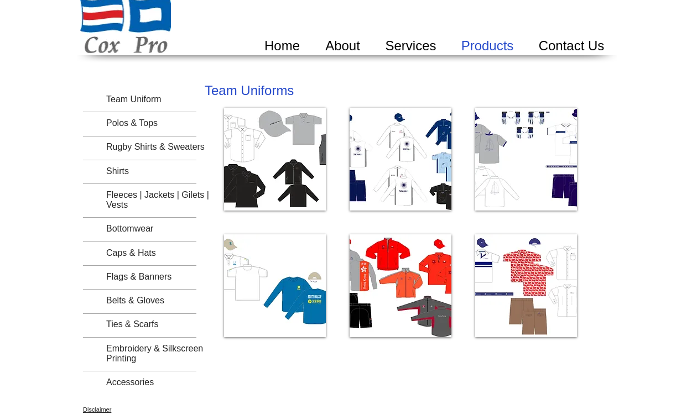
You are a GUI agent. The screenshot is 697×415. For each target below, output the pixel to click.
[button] (275, 159)
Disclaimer (97, 409)
